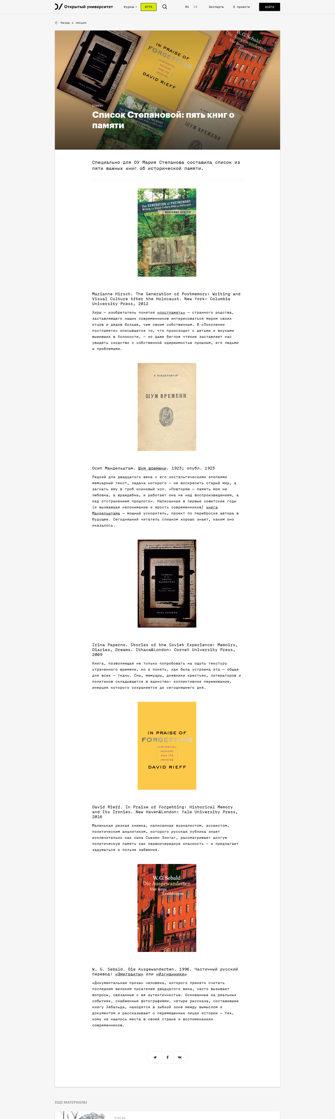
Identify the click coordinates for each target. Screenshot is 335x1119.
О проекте (241, 6)
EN (195, 6)
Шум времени (152, 468)
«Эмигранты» (129, 974)
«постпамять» (171, 312)
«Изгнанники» (171, 974)
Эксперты (216, 6)
